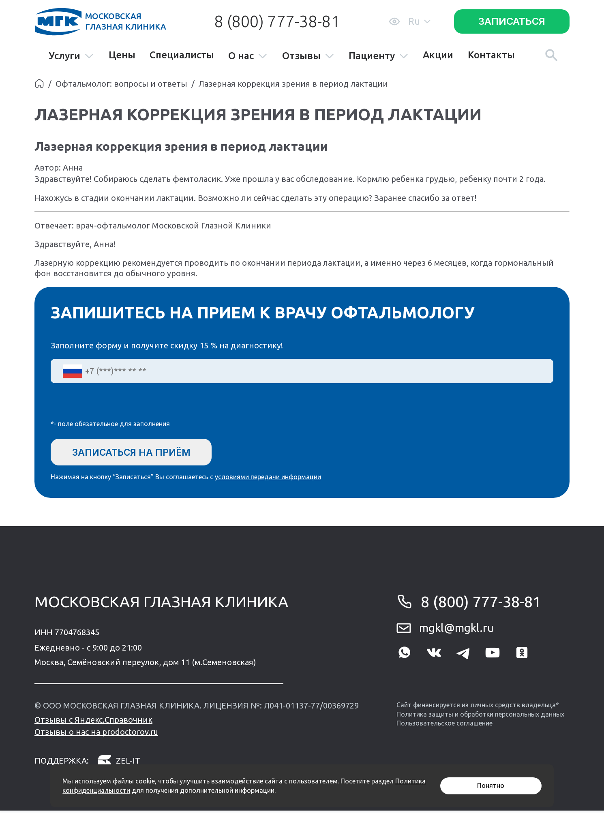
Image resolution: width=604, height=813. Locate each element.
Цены (122, 55)
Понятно (490, 785)
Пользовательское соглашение (444, 725)
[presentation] (112, 407)
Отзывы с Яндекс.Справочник (93, 722)
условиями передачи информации (268, 479)
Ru (419, 21)
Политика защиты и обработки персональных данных (480, 716)
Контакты (491, 55)
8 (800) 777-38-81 (277, 21)
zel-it (118, 762)
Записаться (511, 21)
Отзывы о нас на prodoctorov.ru (96, 734)
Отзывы (308, 56)
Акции (438, 55)
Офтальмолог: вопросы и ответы (121, 83)
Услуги (71, 56)
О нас (248, 56)
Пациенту (379, 56)
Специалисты (182, 55)
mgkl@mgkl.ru (456, 630)
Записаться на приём (137, 452)
